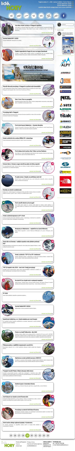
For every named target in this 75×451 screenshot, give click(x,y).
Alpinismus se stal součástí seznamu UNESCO (28, 358)
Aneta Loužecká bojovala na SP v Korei (14, 215)
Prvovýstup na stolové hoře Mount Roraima (27, 409)
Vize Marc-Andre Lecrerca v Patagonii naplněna (28, 25)
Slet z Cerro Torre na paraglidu (23, 99)
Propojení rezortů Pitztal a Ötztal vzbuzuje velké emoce (18, 371)
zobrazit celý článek (47, 32)
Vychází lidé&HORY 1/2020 (10, 38)
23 (44, 435)
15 (11, 435)
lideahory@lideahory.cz (62, 445)
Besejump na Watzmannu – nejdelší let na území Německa (31, 228)
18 (23, 435)
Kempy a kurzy (31, 442)
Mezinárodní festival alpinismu (34, 444)
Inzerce (18, 444)
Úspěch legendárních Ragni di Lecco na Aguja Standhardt (31, 51)
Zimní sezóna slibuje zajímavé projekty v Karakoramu (17, 422)
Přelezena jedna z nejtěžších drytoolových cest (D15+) (18, 345)
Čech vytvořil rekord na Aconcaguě (24, 203)
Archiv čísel (19, 445)
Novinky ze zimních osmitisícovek (12, 190)
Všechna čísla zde (66, 54)
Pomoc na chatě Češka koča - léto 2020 (26, 332)
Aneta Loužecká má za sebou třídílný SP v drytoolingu (18, 138)
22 (40, 435)
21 (36, 435)
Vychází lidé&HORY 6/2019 (22, 306)
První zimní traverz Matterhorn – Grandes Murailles (29, 125)
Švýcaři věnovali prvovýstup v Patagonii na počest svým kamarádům (22, 86)
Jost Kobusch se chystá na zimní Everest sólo (15, 396)
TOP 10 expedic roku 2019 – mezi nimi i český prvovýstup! (19, 267)
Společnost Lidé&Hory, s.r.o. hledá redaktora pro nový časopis (20, 319)
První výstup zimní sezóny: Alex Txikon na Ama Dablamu (30, 151)
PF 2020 (5, 293)
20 (32, 435)
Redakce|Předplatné (21, 442)
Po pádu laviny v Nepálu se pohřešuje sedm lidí (28, 177)
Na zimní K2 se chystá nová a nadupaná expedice (29, 280)
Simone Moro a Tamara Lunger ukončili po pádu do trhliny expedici (21, 164)
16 (15, 435)
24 (48, 435)
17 (19, 435)
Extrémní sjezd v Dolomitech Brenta (25, 384)
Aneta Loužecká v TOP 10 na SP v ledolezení (27, 254)
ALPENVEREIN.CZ (32, 445)
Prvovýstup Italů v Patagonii (10, 112)
